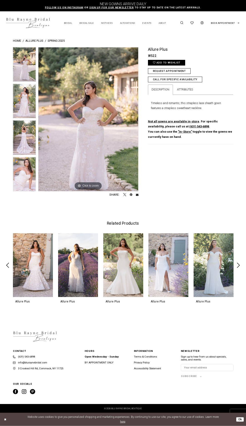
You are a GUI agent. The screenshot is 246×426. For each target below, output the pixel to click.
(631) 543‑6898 (199, 126)
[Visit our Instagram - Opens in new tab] (24, 391)
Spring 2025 (56, 40)
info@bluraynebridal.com (30, 362)
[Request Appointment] (225, 23)
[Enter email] (207, 367)
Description (160, 89)
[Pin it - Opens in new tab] (131, 194)
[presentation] (33, 265)
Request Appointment (169, 71)
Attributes (185, 89)
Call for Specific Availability (175, 79)
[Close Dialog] (5, 419)
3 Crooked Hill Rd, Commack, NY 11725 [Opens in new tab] (38, 368)
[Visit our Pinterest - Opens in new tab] (32, 391)
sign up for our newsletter (111, 7)
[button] (202, 23)
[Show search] (182, 23)
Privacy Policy (142, 362)
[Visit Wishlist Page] (192, 23)
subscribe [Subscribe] (189, 376)
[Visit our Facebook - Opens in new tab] (15, 391)
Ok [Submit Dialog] (240, 419)
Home (17, 40)
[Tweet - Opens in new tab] (124, 194)
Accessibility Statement (147, 368)
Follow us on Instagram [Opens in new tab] (64, 7)
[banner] (28, 23)
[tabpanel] (24, 65)
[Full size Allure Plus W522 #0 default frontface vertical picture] (88, 119)
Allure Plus (34, 40)
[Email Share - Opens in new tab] (137, 195)
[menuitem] (182, 23)
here (122, 421)
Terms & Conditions (145, 356)
